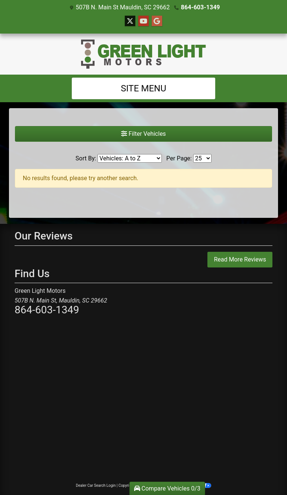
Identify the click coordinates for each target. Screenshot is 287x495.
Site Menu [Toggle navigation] (143, 88)
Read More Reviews (240, 259)
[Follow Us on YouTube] (143, 21)
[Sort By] (130, 158)
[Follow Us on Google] (157, 21)
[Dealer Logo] (143, 54)
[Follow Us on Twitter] (130, 21)
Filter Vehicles (143, 133)
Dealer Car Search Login (96, 485)
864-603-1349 (200, 7)
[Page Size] (202, 158)
